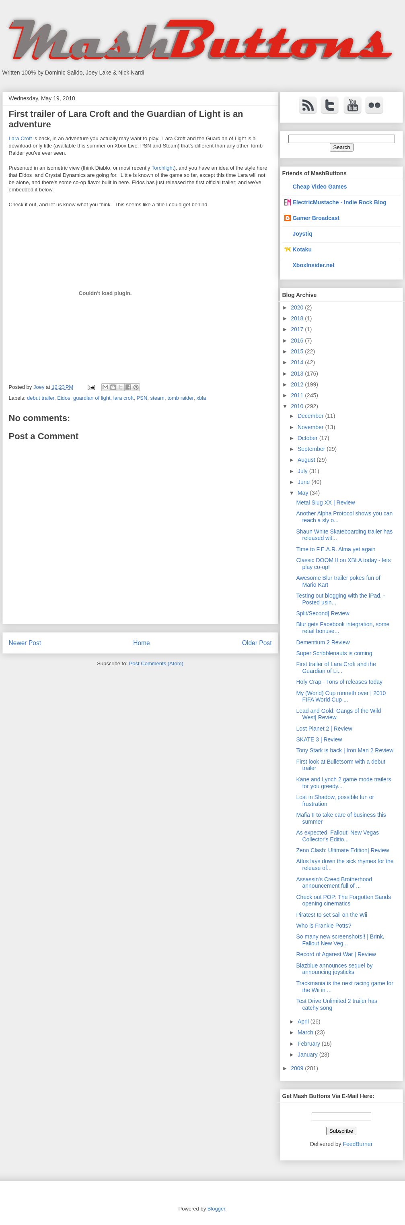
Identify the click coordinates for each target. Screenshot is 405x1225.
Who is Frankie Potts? (323, 925)
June (304, 482)
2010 (298, 406)
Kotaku (302, 249)
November (311, 427)
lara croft (123, 398)
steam (157, 398)
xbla (201, 398)
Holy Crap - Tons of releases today (339, 682)
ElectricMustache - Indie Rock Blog (339, 202)
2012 (298, 384)
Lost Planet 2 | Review (324, 728)
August (307, 460)
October (308, 438)
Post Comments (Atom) (156, 663)
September (312, 449)
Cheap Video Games (320, 186)
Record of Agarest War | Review (336, 954)
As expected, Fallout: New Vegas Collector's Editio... (337, 836)
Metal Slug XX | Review (325, 502)
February (310, 1043)
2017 (298, 329)
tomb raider (180, 398)
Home (141, 642)
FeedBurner (357, 1144)
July (303, 471)
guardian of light (92, 398)
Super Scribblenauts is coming (334, 653)
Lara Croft (20, 138)
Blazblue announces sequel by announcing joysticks (334, 969)
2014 (298, 362)
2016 (298, 340)
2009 (298, 1068)
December (311, 416)
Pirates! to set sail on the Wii (331, 914)
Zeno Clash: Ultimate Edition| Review (342, 850)
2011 (298, 395)
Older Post (257, 642)
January (308, 1054)
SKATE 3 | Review (319, 739)
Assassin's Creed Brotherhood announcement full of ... (334, 882)
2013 (298, 373)
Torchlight (163, 168)
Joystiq (302, 233)
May (304, 493)
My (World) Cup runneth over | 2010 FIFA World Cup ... (341, 696)
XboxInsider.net (314, 265)
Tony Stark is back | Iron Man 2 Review (344, 750)
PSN (142, 398)
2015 (298, 351)
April (304, 1021)
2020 (298, 307)
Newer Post (25, 642)
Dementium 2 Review (322, 642)
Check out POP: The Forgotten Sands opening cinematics (343, 900)
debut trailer (40, 398)
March (306, 1032)
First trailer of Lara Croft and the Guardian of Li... (336, 667)
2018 (298, 318)
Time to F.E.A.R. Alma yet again (335, 549)
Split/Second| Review (322, 613)
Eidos (63, 398)
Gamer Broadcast (316, 218)
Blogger (216, 1209)
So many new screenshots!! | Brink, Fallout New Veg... (340, 940)
